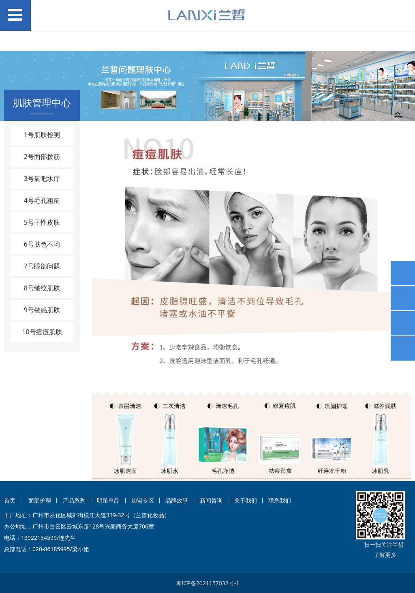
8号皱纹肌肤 (42, 288)
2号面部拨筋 (42, 156)
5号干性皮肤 (42, 222)
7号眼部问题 (42, 266)
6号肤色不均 (42, 244)
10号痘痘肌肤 (42, 331)
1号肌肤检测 (42, 134)
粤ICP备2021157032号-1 (208, 583)
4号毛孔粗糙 (42, 200)
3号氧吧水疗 (42, 178)
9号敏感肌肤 (42, 309)
